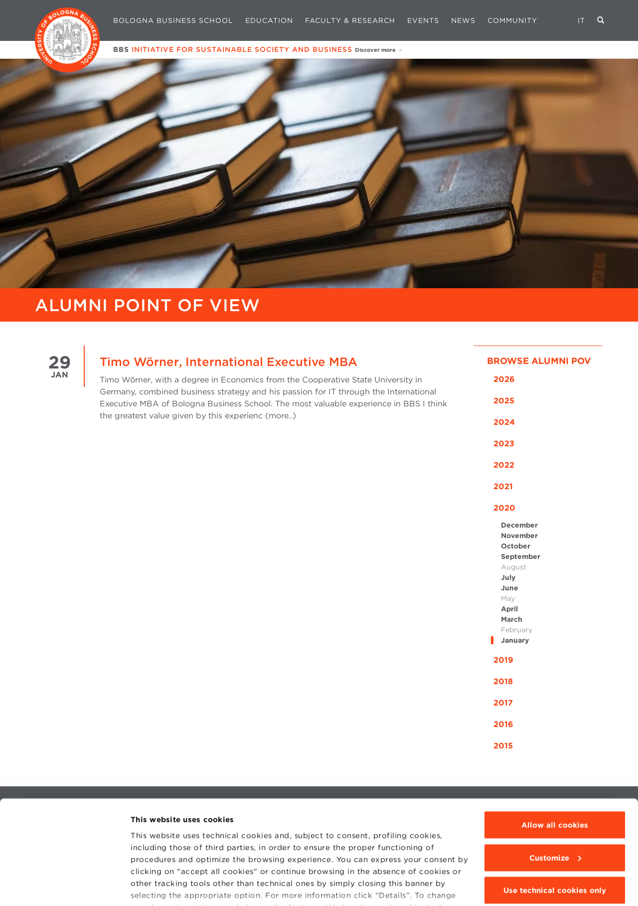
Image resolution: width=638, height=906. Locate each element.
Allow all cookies (554, 766)
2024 (504, 422)
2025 (503, 400)
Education (269, 20)
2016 (503, 724)
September (520, 556)
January (515, 640)
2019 (503, 660)
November (519, 536)
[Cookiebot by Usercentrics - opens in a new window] (64, 886)
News (463, 20)
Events (423, 20)
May (508, 598)
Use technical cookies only (554, 831)
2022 (503, 465)
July (508, 577)
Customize (555, 799)
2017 (503, 703)
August (513, 567)
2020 (504, 508)
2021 (503, 486)
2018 (503, 681)
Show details (155, 886)
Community (512, 20)
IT (581, 20)
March (511, 619)
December (519, 525)
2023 (503, 443)
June (509, 588)
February (516, 630)
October (515, 546)
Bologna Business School (173, 20)
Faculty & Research (350, 20)
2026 (504, 379)
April (509, 609)
